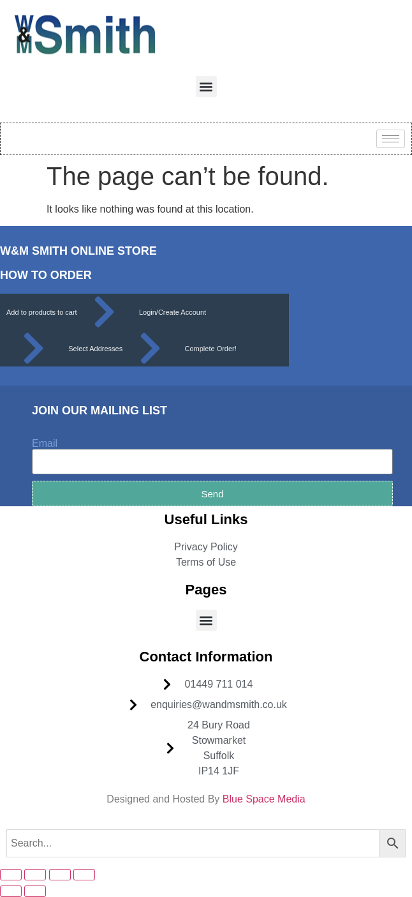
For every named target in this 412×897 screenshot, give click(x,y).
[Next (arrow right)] (35, 891)
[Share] (60, 874)
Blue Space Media (264, 799)
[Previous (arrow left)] (11, 891)
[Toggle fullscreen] (35, 874)
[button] (206, 86)
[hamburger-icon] (390, 139)
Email (44, 444)
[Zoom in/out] (11, 874)
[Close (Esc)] (84, 874)
